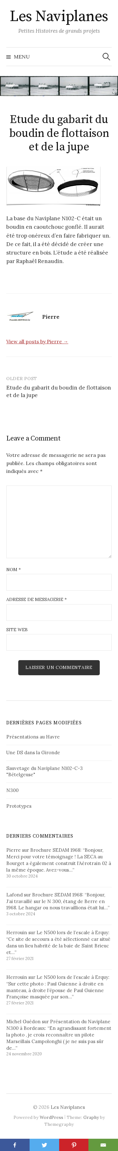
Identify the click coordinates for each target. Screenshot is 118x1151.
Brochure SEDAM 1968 (55, 850)
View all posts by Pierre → (37, 341)
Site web (17, 629)
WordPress (51, 1117)
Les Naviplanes (59, 16)
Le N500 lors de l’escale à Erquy (72, 932)
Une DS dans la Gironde (33, 752)
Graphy (91, 1117)
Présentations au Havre (33, 737)
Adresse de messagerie (36, 599)
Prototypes (18, 806)
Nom (13, 569)
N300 (12, 790)
